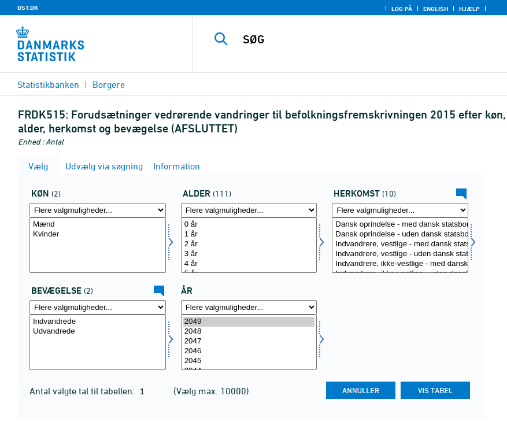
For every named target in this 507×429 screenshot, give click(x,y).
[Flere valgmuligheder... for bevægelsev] (97, 307)
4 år (249, 264)
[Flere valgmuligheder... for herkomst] (400, 210)
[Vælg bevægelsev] (97, 342)
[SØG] (362, 39)
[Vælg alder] (249, 245)
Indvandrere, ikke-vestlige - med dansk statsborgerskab (400, 264)
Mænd (98, 225)
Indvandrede (98, 322)
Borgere (108, 84)
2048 (249, 331)
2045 (249, 361)
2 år (249, 244)
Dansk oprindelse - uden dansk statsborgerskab (400, 234)
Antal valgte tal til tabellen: (83, 391)
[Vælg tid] (249, 342)
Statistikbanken (48, 84)
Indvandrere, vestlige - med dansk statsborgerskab (400, 244)
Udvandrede (98, 331)
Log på (401, 9)
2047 (249, 341)
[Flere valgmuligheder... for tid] (249, 307)
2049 (249, 322)
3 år (249, 254)
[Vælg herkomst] (400, 245)
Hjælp (469, 9)
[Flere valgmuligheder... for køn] (97, 210)
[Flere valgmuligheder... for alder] (249, 210)
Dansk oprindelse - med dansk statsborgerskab (400, 225)
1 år (249, 234)
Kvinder (98, 234)
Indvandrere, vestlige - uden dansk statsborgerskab (400, 254)
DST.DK (27, 7)
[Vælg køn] (97, 245)
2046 (249, 351)
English (435, 9)
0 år (249, 225)
